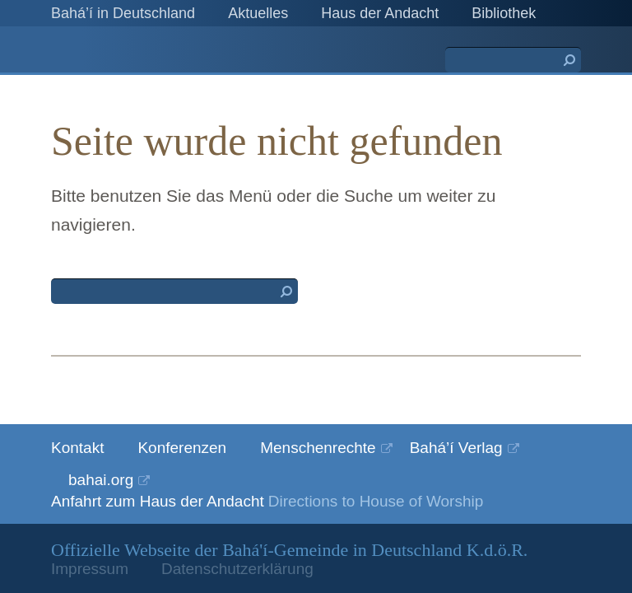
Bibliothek (504, 13)
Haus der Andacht (380, 13)
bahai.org (100, 479)
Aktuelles (258, 13)
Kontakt (77, 447)
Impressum (89, 568)
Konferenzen (181, 447)
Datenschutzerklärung (237, 568)
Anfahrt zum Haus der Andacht (157, 501)
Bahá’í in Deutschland (123, 13)
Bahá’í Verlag (456, 447)
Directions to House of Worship (376, 501)
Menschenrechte (317, 447)
